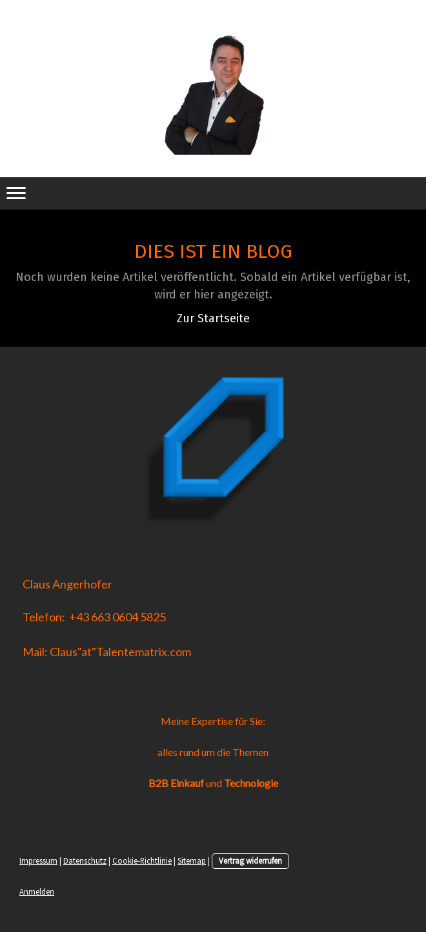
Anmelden (36, 891)
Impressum (38, 860)
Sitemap (192, 860)
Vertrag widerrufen (250, 860)
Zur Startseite (213, 318)
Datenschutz (85, 860)
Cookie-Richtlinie (142, 860)
